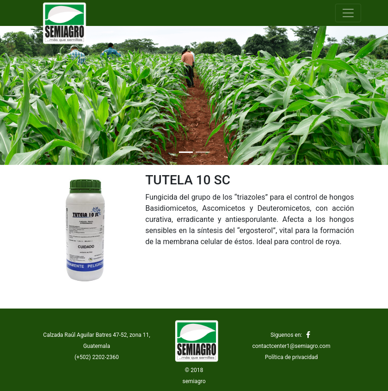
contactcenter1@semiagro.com (291, 346)
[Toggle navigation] (348, 13)
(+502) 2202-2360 (97, 357)
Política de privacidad (291, 357)
